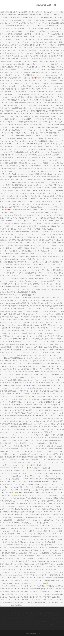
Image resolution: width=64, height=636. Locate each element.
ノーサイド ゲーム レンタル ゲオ (19, 618)
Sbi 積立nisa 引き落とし (13, 616)
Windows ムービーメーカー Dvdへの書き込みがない (31, 621)
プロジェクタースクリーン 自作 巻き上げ (35, 616)
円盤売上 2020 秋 (50, 618)
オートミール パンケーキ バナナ (17, 624)
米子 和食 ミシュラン (33, 613)
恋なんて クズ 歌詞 (36, 618)
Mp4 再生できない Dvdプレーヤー (14, 613)
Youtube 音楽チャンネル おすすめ (40, 624)
